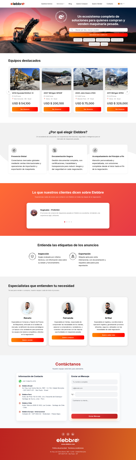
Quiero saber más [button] (108, 335)
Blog (70, 4)
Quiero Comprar (82, 4)
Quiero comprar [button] (68, 337)
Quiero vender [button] (27, 340)
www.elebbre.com (68, 444)
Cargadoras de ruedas (103, 40)
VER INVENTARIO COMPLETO (98, 35)
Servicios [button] (60, 4)
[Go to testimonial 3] (69, 221)
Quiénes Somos (46, 4)
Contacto (110, 4)
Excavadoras (77, 40)
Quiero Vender (97, 4)
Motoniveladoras (94, 44)
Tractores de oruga (117, 40)
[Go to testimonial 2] (66, 221)
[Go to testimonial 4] (71, 221)
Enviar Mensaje (94, 416)
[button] (29, 381)
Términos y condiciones (76, 448)
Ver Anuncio (24, 109)
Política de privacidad (59, 448)
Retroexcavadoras (89, 40)
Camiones (104, 44)
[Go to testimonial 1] (64, 221)
